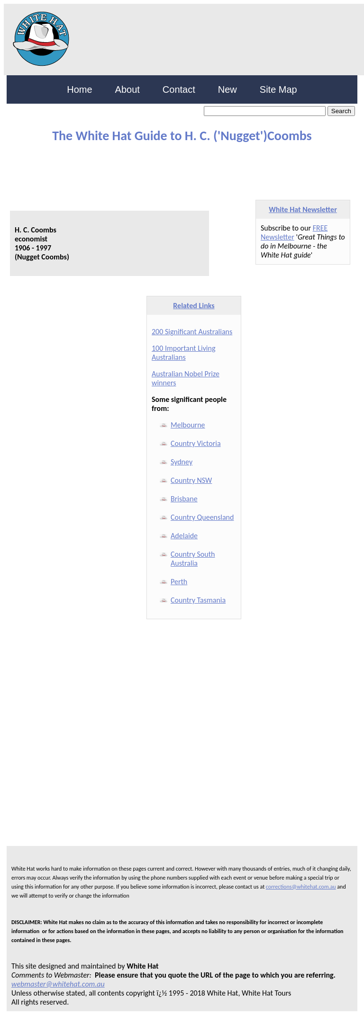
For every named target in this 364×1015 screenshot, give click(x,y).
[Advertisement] (117, 167)
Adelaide (184, 535)
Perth (179, 581)
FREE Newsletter (294, 232)
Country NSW (191, 480)
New (227, 89)
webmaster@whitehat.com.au (58, 983)
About (127, 89)
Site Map (278, 89)
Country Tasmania (198, 600)
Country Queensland (202, 517)
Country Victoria (196, 443)
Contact (179, 89)
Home (79, 89)
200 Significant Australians (192, 331)
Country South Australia (193, 559)
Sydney (181, 461)
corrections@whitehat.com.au (301, 886)
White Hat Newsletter (303, 209)
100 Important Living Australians (183, 353)
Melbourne (188, 424)
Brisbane (184, 498)
